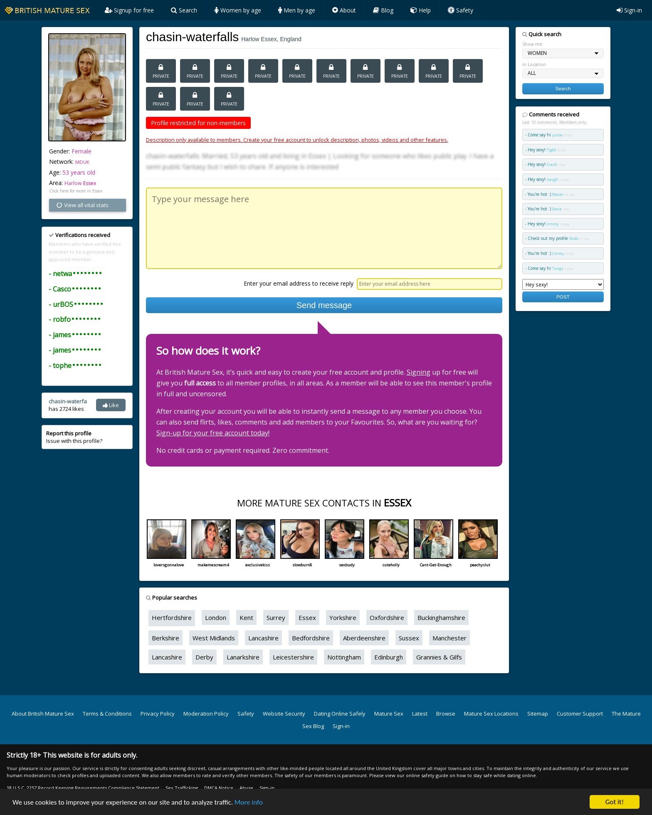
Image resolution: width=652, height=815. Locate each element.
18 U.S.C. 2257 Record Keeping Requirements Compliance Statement (83, 788)
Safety (460, 10)
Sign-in (629, 10)
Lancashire (263, 638)
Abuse (246, 788)
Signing (418, 372)
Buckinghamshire (441, 617)
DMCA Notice (218, 788)
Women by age (237, 10)
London (215, 617)
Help (420, 10)
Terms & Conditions (107, 713)
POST (563, 296)
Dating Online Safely (340, 713)
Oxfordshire (387, 617)
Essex (89, 183)
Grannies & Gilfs (439, 657)
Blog (383, 10)
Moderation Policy (206, 713)
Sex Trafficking (181, 788)
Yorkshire (342, 617)
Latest (419, 713)
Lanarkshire (243, 657)
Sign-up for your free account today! (212, 432)
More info (249, 802)
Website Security (284, 713)
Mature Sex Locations (491, 713)
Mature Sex (388, 713)
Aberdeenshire (364, 638)
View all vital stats (82, 205)
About (344, 10)
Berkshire (165, 638)
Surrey (276, 617)
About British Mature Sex (43, 713)
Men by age (296, 10)
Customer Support (580, 713)
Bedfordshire (311, 638)
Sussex (409, 638)
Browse (445, 713)
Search (184, 10)
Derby (204, 657)
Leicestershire (293, 657)
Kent (246, 617)
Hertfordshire (172, 617)
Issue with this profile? (74, 437)
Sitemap (537, 713)
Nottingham (344, 657)
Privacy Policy (158, 713)
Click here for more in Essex (75, 191)
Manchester (449, 638)
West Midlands (214, 638)
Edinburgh (388, 657)
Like (111, 405)
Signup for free (129, 10)
